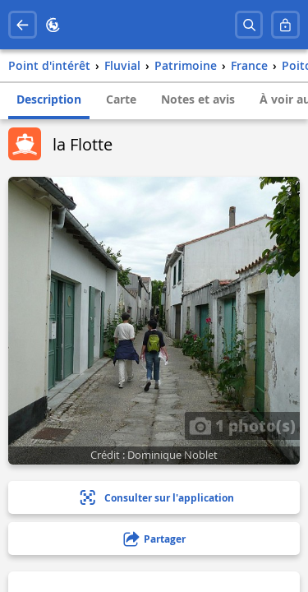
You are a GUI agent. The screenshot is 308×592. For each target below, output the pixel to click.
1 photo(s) (242, 425)
